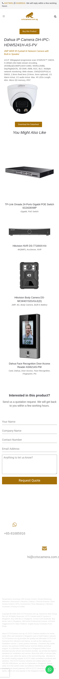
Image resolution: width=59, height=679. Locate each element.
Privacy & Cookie (18, 607)
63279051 (8, 3)
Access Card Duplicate (42, 619)
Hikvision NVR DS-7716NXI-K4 (29, 245)
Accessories (25, 604)
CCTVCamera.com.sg (15, 633)
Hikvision (24, 601)
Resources (15, 601)
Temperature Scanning (11, 599)
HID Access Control (28, 599)
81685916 (20, 3)
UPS (17, 604)
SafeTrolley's (44, 636)
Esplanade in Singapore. (37, 663)
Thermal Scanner (43, 601)
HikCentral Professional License (34, 621)
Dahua (31, 601)
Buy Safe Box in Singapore (21, 619)
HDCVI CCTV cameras (35, 668)
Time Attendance (37, 604)
